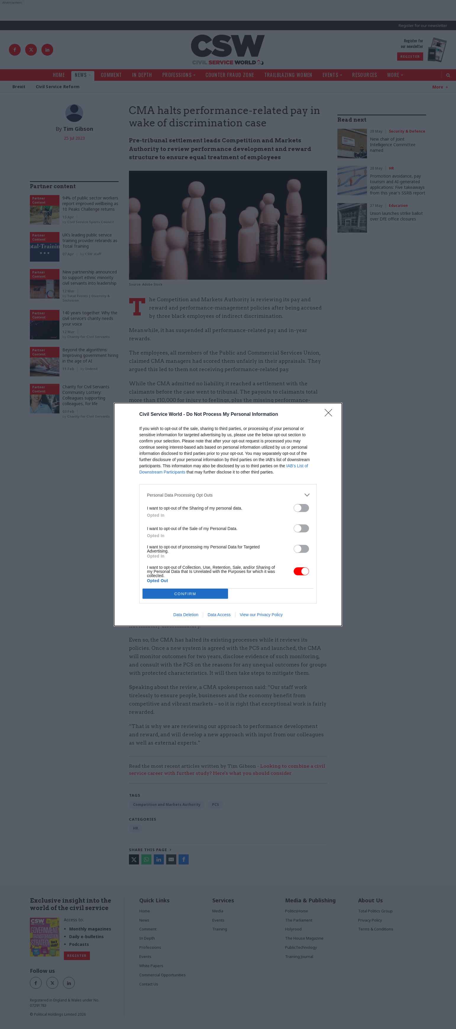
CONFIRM (185, 594)
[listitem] (228, 495)
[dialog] (228, 514)
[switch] (301, 508)
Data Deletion (185, 614)
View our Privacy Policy (261, 614)
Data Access (219, 614)
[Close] (330, 414)
